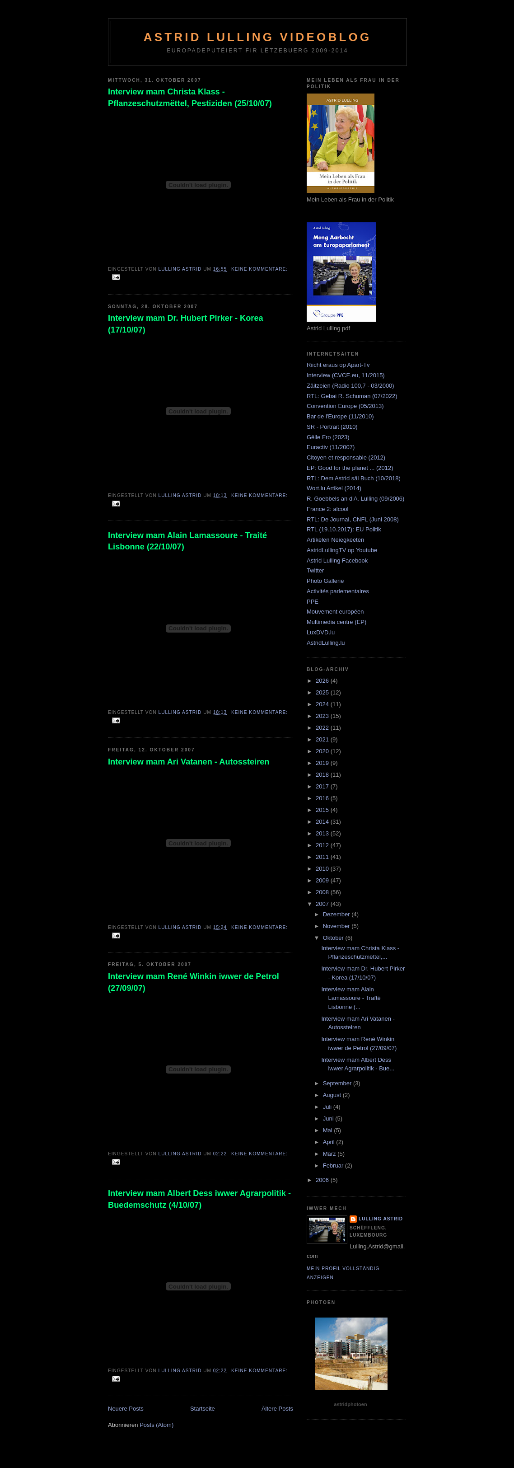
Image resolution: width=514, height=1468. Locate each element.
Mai (328, 1130)
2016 (323, 798)
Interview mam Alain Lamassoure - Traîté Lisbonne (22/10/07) (187, 541)
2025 (323, 692)
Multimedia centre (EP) (336, 622)
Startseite (202, 1408)
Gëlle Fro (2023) (328, 437)
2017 (323, 786)
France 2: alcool (328, 509)
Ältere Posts (277, 1408)
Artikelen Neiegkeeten (335, 539)
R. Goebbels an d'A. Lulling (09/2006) (355, 498)
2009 (323, 880)
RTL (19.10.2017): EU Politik (344, 529)
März (330, 1153)
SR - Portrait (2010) (332, 426)
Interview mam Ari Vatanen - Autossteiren (188, 761)
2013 (323, 833)
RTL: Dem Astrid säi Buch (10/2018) (354, 478)
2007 (323, 903)
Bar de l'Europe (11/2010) (340, 416)
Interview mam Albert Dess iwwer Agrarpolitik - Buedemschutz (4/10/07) (199, 1199)
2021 (323, 739)
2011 (323, 857)
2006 (323, 1180)
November (337, 926)
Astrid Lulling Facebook (337, 560)
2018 (323, 774)
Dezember (337, 914)
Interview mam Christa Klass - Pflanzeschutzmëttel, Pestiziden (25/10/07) (190, 97)
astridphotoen (350, 1404)
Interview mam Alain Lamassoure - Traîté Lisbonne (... (350, 998)
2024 (323, 704)
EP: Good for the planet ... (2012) (350, 467)
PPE (312, 601)
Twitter (315, 570)
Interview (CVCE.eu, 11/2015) (346, 375)
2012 (323, 845)
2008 (323, 892)
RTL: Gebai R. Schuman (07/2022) (352, 396)
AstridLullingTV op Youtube (342, 550)
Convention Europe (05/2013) (345, 406)
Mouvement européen (335, 611)
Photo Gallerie (325, 580)
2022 (323, 727)
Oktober (334, 937)
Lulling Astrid (381, 1218)
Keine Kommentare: (259, 269)
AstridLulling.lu (326, 642)
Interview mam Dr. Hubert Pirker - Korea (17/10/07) (185, 324)
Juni (329, 1118)
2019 (323, 763)
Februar (334, 1165)
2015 (323, 810)
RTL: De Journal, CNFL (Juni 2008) (353, 519)
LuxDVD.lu (321, 632)
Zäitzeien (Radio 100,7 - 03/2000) (350, 385)
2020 (323, 751)
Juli (328, 1106)
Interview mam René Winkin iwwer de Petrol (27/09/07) (193, 982)
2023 (323, 716)
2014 (323, 821)
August (333, 1095)
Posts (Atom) (156, 1424)
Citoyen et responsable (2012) (346, 457)
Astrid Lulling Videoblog (258, 37)
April (329, 1142)
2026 (323, 680)
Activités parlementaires (338, 591)
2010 (323, 868)
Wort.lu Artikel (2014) (334, 488)
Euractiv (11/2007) (331, 447)
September (338, 1083)
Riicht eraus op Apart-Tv (338, 364)
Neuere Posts (126, 1408)
